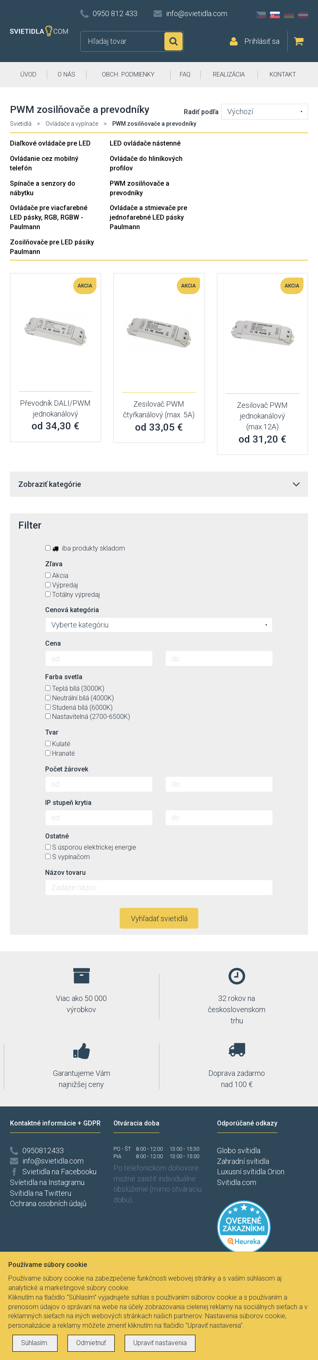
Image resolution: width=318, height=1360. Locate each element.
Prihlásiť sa (261, 41)
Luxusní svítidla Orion (250, 1171)
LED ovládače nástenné (145, 143)
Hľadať (173, 41)
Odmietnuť (91, 1343)
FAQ (185, 74)
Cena (53, 643)
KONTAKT (283, 74)
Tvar (51, 732)
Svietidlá (20, 123)
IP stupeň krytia (68, 803)
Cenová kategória (72, 610)
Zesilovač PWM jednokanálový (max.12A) (262, 416)
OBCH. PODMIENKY (128, 74)
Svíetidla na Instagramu (47, 1182)
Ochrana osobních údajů (48, 1203)
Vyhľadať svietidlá (159, 918)
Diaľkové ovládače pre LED (50, 143)
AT (303, 15)
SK (275, 15)
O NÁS (66, 74)
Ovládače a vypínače (72, 123)
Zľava (54, 564)
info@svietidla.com (196, 13)
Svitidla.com (236, 1182)
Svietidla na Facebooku (59, 1171)
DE (289, 15)
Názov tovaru (65, 872)
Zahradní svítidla (243, 1161)
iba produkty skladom (85, 548)
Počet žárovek (66, 769)
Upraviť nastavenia (160, 1343)
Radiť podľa (201, 112)
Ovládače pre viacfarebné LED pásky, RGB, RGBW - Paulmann (48, 217)
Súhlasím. (35, 1343)
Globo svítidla (238, 1150)
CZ (261, 15)
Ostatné (57, 836)
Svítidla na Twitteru (40, 1193)
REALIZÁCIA (229, 74)
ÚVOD (28, 74)
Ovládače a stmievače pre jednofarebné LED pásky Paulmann (148, 217)
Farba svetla (63, 677)
